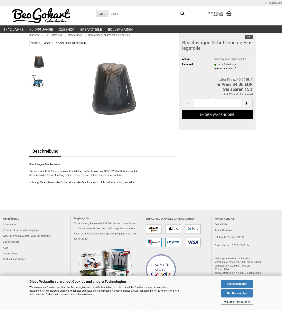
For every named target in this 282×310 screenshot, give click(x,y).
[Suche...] (102, 13)
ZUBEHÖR (66, 29)
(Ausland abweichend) (225, 68)
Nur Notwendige (237, 293)
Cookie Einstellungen (14, 259)
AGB (5, 247)
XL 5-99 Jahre (41, 29)
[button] (188, 103)
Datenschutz (10, 253)
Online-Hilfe (221, 224)
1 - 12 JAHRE (13, 29)
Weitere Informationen (236, 301)
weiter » (35, 42)
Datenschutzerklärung (81, 294)
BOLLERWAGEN (120, 29)
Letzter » (48, 42)
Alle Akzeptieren (237, 283)
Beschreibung (45, 151)
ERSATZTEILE (91, 29)
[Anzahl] (217, 103)
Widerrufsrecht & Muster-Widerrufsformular (27, 235)
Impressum (9, 224)
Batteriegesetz (11, 241)
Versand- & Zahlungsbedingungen (21, 230)
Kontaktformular (223, 230)
